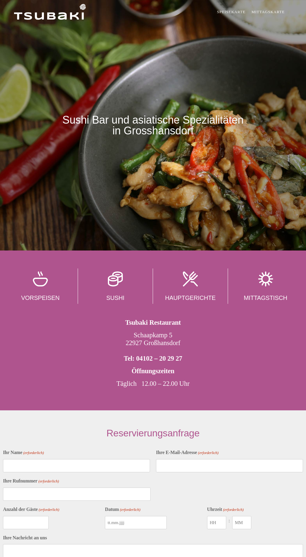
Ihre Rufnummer (31, 481)
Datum (122, 510)
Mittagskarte (268, 12)
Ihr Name (23, 453)
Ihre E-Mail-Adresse (187, 453)
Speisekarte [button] (231, 12)
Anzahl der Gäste (31, 510)
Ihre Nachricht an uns (25, 537)
